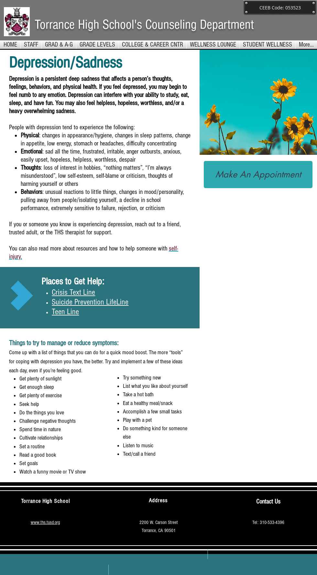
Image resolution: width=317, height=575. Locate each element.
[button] (97, 44)
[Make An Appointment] (258, 174)
